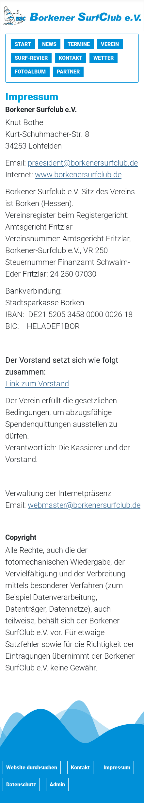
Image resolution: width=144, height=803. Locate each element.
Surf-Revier (31, 58)
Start (23, 44)
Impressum (117, 767)
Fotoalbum (30, 72)
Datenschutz (21, 784)
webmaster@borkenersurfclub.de (84, 505)
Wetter (103, 58)
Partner (68, 72)
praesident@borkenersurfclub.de (83, 163)
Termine (79, 44)
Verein (110, 44)
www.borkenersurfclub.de (78, 174)
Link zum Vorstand (37, 383)
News (49, 44)
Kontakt (70, 58)
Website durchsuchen (31, 767)
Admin (57, 784)
